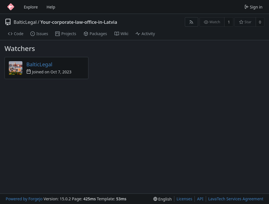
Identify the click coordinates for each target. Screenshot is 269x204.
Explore (31, 7)
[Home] (11, 7)
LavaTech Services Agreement (235, 198)
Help (50, 7)
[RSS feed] (191, 22)
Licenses (184, 198)
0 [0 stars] (260, 22)
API (200, 198)
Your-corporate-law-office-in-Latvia (78, 22)
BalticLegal (25, 22)
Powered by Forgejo (24, 198)
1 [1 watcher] (229, 22)
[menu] (162, 199)
